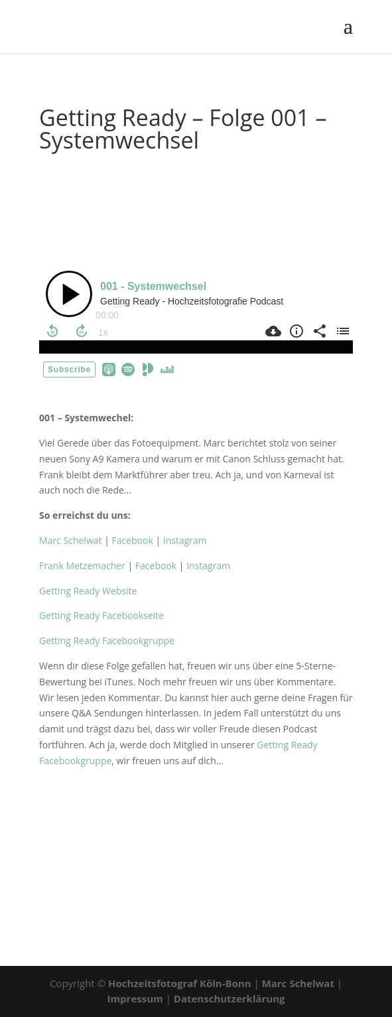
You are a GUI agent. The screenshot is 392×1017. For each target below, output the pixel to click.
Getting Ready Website (88, 590)
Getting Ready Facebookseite (101, 615)
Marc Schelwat (70, 540)
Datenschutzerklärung (229, 998)
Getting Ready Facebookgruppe (109, 640)
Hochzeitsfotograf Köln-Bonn (181, 983)
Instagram (185, 540)
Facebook (132, 540)
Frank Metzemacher (82, 565)
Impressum (136, 998)
